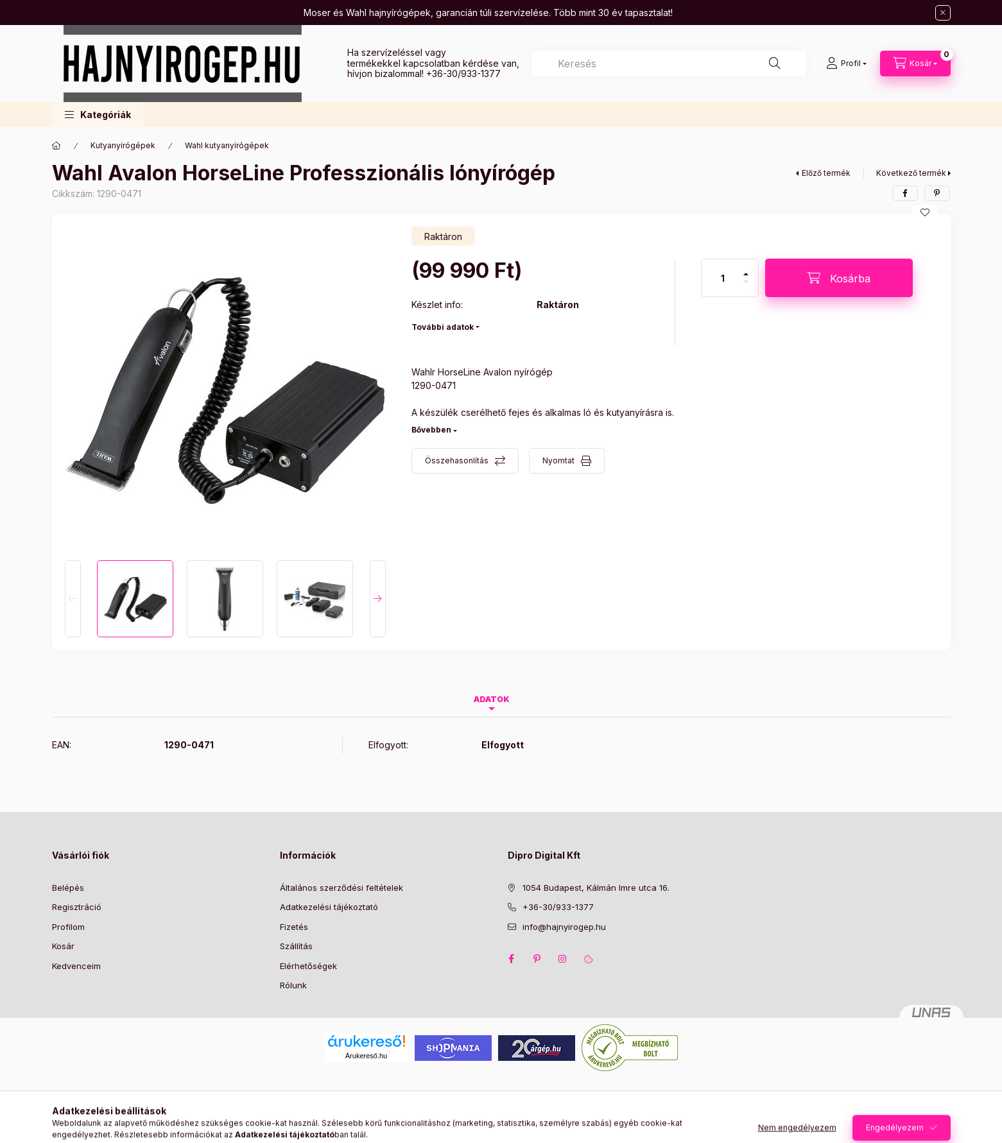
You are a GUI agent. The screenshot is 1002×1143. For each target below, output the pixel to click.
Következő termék (911, 173)
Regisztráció (76, 907)
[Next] (378, 598)
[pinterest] (937, 193)
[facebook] (905, 193)
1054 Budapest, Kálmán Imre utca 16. (596, 887)
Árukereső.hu (366, 1056)
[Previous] (73, 598)
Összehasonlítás (456, 460)
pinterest (537, 959)
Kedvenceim (76, 966)
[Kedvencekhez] (925, 212)
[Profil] (846, 63)
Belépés (68, 887)
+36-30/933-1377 (463, 73)
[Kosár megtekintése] (915, 63)
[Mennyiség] (723, 277)
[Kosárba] (839, 278)
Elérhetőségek (308, 966)
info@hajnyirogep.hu (564, 927)
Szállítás (296, 946)
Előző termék (826, 173)
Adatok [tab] (492, 699)
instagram (563, 959)
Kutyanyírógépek (123, 145)
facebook (511, 959)
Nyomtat (558, 460)
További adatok (442, 327)
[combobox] (669, 63)
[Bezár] (943, 13)
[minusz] (746, 287)
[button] (98, 114)
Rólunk (293, 985)
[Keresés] (774, 63)
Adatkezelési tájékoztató (329, 907)
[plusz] (746, 268)
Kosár (63, 946)
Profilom (68, 927)
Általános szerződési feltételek (341, 887)
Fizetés (294, 927)
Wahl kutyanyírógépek (227, 145)
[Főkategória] (56, 145)
